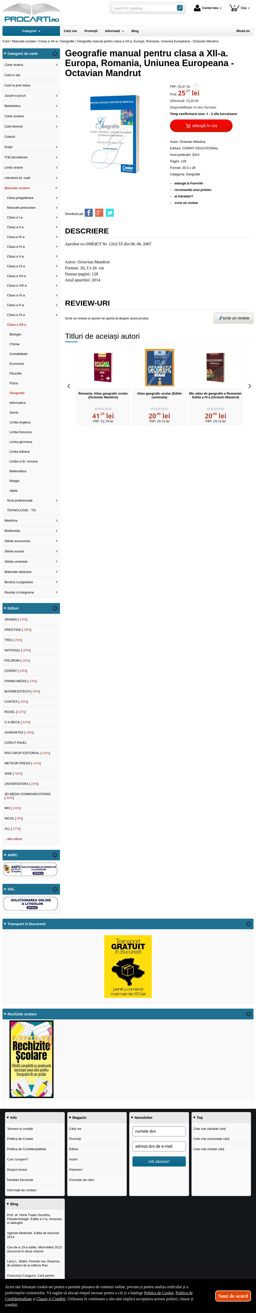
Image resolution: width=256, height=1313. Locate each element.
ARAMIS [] (15, 619)
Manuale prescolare (21, 207)
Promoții (75, 1139)
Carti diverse (13, 126)
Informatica (18, 403)
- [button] (55, 53)
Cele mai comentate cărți (211, 1139)
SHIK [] (13, 773)
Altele (14, 491)
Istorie (14, 412)
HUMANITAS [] (19, 732)
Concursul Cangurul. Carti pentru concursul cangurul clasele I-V (30, 1277)
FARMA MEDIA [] (20, 681)
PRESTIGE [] (17, 630)
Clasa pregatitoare (20, 198)
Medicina (11, 520)
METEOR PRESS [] (22, 763)
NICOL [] (13, 818)
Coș (237, 8)
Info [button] (13, 1118)
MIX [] (12, 808)
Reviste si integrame (19, 592)
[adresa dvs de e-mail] (159, 1146)
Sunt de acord (233, 1296)
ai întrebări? (183, 196)
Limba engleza (20, 422)
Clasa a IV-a (16, 247)
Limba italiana (20, 451)
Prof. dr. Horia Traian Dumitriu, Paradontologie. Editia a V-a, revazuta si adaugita (34, 1219)
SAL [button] (11, 889)
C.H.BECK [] (17, 722)
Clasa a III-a (15, 237)
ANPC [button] (13, 855)
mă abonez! (159, 1161)
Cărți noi (75, 1129)
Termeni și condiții (20, 1129)
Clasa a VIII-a (17, 285)
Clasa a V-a (15, 256)
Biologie (15, 334)
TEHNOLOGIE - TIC (21, 510)
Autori (73, 1159)
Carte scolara (14, 116)
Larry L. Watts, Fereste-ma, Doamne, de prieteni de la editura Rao (33, 1263)
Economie (17, 364)
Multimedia (12, 531)
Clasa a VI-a (16, 266)
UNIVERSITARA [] (21, 784)
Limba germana (21, 442)
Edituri (73, 1149)
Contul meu (206, 8)
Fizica (14, 383)
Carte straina (13, 65)
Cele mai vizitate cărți (208, 1149)
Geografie (193, 174)
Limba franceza (21, 432)
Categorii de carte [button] (23, 54)
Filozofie (16, 373)
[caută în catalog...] (142, 8)
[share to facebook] (89, 213)
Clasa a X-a (15, 305)
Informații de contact (21, 1190)
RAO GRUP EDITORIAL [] (27, 753)
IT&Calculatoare (16, 157)
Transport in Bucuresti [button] (27, 924)
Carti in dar (12, 75)
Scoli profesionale (20, 500)
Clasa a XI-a (16, 315)
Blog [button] (14, 1204)
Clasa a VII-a (16, 276)
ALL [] (12, 828)
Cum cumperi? (17, 1159)
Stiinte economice (17, 541)
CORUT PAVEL (15, 743)
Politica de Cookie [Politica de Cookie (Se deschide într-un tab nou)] (159, 1293)
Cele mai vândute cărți (209, 1129)
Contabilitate (19, 354)
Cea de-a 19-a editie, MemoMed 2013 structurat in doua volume (34, 1249)
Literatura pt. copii (17, 178)
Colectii (9, 137)
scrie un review (186, 203)
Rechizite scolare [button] (22, 1014)
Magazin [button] (79, 1118)
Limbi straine (13, 167)
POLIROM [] (17, 660)
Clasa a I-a (15, 217)
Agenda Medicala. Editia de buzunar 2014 (33, 1235)
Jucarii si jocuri (15, 95)
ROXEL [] (15, 712)
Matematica (18, 471)
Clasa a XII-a (16, 324)
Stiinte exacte (14, 551)
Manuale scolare (17, 188)
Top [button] (200, 1118)
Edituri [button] (13, 608)
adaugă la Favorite (188, 183)
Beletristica (12, 106)
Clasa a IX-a (16, 295)
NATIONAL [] (17, 650)
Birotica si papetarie (18, 582)
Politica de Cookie (20, 1139)
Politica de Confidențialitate (26, 1149)
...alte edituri (13, 839)
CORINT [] (15, 671)
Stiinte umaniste (16, 561)
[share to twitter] (110, 213)
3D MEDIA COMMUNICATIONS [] (27, 796)
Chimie (15, 344)
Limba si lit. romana (24, 461)
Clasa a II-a (15, 227)
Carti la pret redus (17, 85)
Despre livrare (17, 1169)
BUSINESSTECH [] (22, 691)
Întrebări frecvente (20, 1180)
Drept (8, 147)
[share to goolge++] (99, 213)
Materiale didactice (18, 572)
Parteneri (75, 1169)
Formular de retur (81, 1180)
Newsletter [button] (143, 1118)
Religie (15, 481)
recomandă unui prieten (192, 190)
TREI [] (13, 640)
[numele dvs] (159, 1131)
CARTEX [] (16, 701)
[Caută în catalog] (180, 8)
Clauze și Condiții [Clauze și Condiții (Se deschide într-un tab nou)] (51, 1299)
